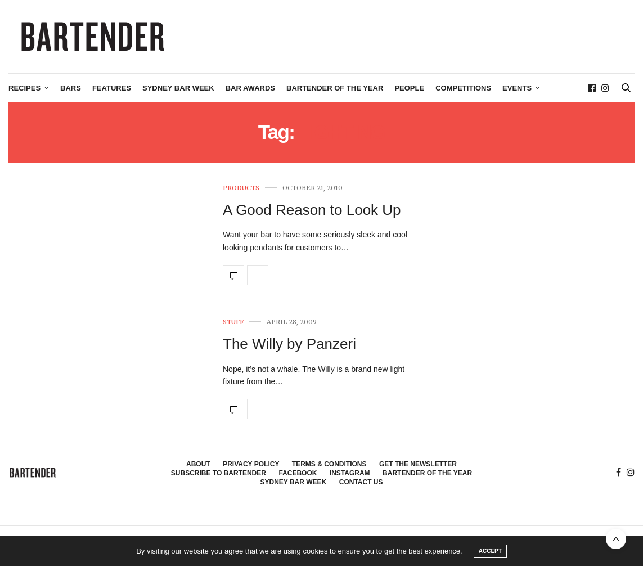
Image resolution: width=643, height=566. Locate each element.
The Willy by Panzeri (289, 343)
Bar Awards (250, 88)
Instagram (350, 473)
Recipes (24, 88)
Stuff (233, 322)
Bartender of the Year (334, 88)
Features (111, 88)
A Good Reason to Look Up (312, 209)
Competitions (463, 88)
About (198, 464)
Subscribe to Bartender (218, 473)
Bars (70, 88)
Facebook (297, 473)
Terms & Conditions (329, 464)
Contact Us (361, 482)
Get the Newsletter (418, 464)
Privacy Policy (251, 464)
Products (241, 188)
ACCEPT (490, 551)
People (409, 88)
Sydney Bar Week (178, 88)
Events (517, 88)
